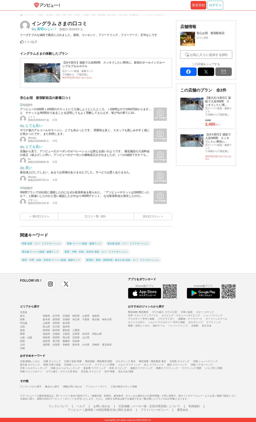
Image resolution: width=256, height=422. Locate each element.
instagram (50, 284)
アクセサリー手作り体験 (141, 318)
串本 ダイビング (118, 368)
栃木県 (46, 319)
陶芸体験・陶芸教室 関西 (98, 361)
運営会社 (182, 409)
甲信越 (23, 323)
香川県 (56, 341)
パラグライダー (166, 318)
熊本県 (76, 344)
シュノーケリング (213, 315)
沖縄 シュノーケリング (205, 361)
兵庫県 (76, 333)
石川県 (56, 326)
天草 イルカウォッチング (33, 368)
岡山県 (66, 337)
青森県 (46, 315)
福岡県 (46, 344)
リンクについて (58, 406)
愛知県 (66, 330)
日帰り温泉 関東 (73, 361)
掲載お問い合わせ (72, 386)
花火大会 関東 (125, 371)
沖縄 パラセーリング (202, 364)
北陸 (22, 326)
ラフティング (213, 322)
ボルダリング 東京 (126, 361)
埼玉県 (76, 319)
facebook (188, 71)
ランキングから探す (31, 386)
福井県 (66, 326)
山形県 (85, 315)
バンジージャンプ (178, 325)
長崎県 (66, 344)
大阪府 (66, 333)
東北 (22, 315)
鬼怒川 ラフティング (141, 368)
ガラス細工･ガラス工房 (164, 312)
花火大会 (206, 325)
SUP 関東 (109, 371)
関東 (22, 319)
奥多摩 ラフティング (94, 368)
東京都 (95, 319)
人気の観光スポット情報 (124, 386)
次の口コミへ (151, 216)
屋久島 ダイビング (30, 364)
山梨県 (46, 323)
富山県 (46, 326)
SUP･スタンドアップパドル (143, 315)
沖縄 (22, 348)
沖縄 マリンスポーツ (31, 371)
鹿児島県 (107, 344)
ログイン (215, 5)
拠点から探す (52, 386)
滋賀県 (46, 333)
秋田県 (76, 315)
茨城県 (66, 319)
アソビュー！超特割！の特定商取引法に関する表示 (100, 409)
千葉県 (85, 319)
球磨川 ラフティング (167, 368)
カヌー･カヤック (205, 312)
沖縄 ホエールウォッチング (65, 368)
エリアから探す (30, 306)
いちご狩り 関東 (213, 368)
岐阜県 (56, 330)
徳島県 (46, 341)
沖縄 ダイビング (52, 361)
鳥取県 (46, 337)
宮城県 (66, 315)
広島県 (76, 337)
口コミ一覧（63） (96, 216)
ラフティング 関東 (105, 364)
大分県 (85, 344)
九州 (22, 344)
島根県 (56, 337)
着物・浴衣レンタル (139, 325)
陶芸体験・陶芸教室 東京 (152, 361)
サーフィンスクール (216, 318)
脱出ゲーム (159, 325)
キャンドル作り (136, 322)
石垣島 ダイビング (179, 361)
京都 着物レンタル (30, 361)
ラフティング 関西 (191, 368)
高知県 (76, 341)
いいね (31, 41)
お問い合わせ (101, 406)
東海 (22, 330)
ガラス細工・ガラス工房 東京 (62, 371)
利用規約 (194, 406)
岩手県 (56, 315)
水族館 (194, 325)
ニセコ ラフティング (129, 364)
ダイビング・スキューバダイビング (181, 315)
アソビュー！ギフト (96, 386)
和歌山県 (97, 333)
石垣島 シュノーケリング (77, 364)
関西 (22, 333)
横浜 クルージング (177, 364)
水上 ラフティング (154, 364)
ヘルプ (81, 406)
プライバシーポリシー (155, 409)
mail (223, 71)
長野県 (56, 323)
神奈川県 (107, 319)
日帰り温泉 (187, 312)
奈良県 (85, 333)
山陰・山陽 (26, 337)
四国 (22, 341)
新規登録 (198, 5)
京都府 (56, 333)
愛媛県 (66, 341)
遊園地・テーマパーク (190, 318)
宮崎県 (95, 344)
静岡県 (46, 330)
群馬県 (56, 319)
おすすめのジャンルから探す (146, 306)
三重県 (76, 330)
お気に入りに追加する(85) (208, 54)
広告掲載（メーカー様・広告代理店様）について (149, 406)
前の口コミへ (41, 216)
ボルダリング (195, 322)
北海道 (23, 312)
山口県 (85, 337)
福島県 (95, 315)
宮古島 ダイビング (91, 371)
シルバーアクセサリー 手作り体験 (166, 322)
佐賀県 (56, 344)
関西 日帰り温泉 (52, 364)
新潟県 (66, 323)
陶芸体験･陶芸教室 (138, 312)
